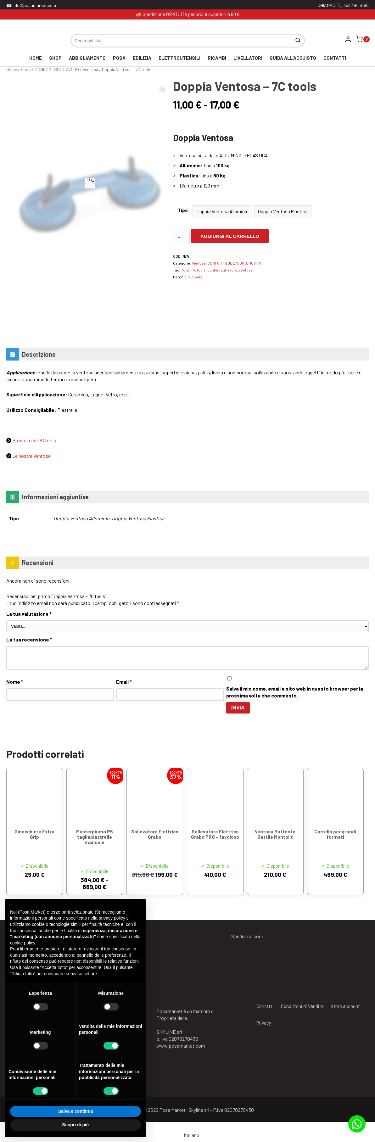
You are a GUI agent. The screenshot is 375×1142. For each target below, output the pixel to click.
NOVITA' (255, 263)
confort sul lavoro (222, 270)
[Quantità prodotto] (181, 236)
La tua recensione (29, 639)
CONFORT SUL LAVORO (57, 69)
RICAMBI (217, 58)
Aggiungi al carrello (229, 236)
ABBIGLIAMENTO (87, 58)
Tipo (183, 210)
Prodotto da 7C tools (34, 440)
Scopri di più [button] (75, 1124)
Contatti (334, 58)
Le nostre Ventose (31, 456)
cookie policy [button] (22, 942)
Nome (14, 682)
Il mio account (345, 1006)
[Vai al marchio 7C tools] (180, 296)
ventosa (246, 270)
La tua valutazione (28, 614)
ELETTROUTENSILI (179, 58)
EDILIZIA (142, 58)
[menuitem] (187, 1135)
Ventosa (90, 69)
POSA (119, 58)
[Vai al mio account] (348, 39)
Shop (55, 58)
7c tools (199, 270)
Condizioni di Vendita (302, 1006)
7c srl (186, 270)
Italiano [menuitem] (191, 1135)
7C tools (195, 277)
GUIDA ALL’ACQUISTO (293, 58)
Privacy (263, 1023)
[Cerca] (298, 41)
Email (124, 682)
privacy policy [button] (112, 918)
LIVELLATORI (247, 58)
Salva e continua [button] (75, 1111)
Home (35, 58)
